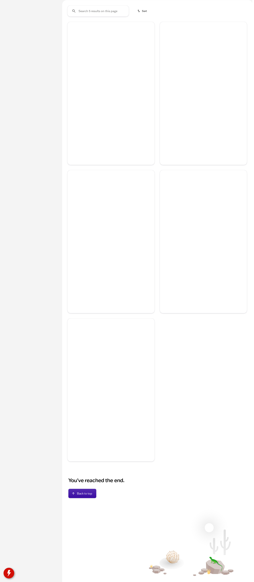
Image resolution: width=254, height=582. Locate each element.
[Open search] (211, 12)
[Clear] (46, 109)
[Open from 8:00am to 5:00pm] (234, 3)
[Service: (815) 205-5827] (154, 3)
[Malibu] (25, 44)
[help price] (73, 145)
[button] (74, 88)
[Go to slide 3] (110, 116)
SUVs (87, 26)
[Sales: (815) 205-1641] (202, 3)
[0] (11, 84)
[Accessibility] (9, 3)
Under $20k (107, 26)
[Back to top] (82, 520)
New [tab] (12, 26)
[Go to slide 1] (100, 116)
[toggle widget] (9, 573)
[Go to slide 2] (105, 116)
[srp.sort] (142, 44)
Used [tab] (48, 26)
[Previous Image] (72, 88)
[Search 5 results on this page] (98, 44)
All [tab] (30, 26)
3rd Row (130, 26)
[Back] (49, 37)
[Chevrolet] (11, 44)
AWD (147, 26)
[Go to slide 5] (121, 116)
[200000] (46, 84)
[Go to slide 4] (116, 116)
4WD (163, 26)
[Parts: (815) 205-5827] (178, 3)
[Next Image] (149, 88)
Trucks (70, 26)
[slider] (8, 66)
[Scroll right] (151, 278)
